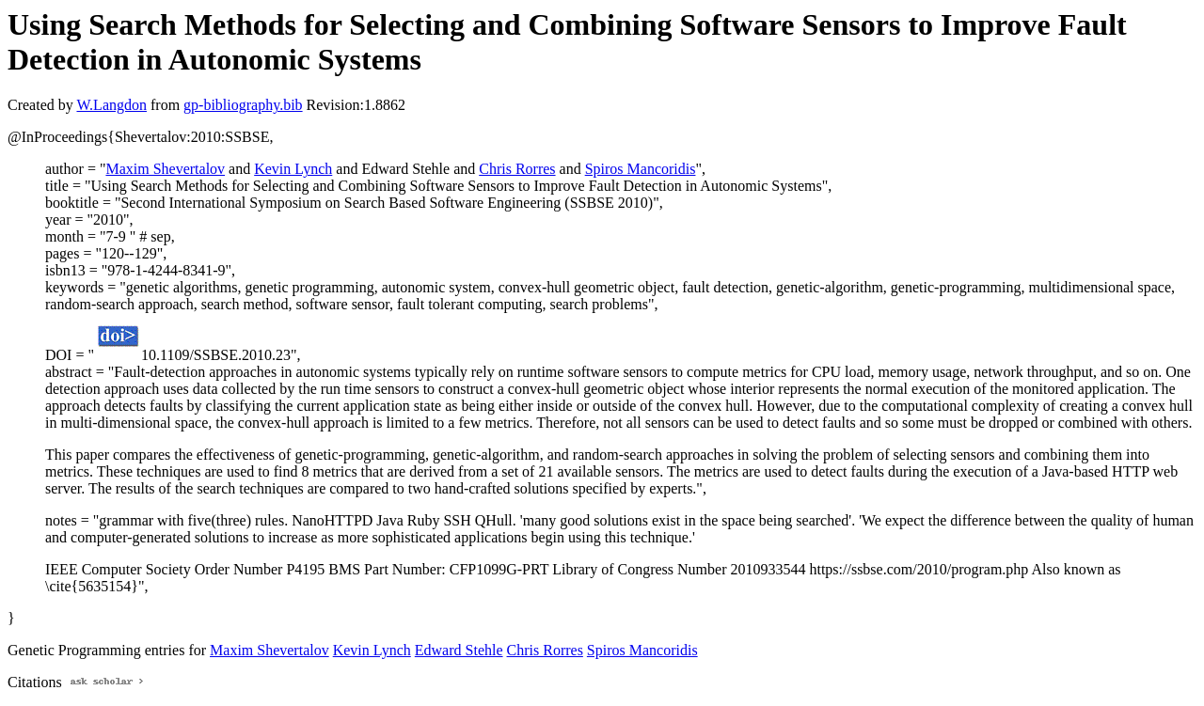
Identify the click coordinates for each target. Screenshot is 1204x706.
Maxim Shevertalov (165, 169)
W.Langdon (111, 105)
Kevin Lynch (293, 169)
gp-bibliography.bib (243, 105)
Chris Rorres (517, 169)
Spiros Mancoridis (640, 169)
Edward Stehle (459, 650)
